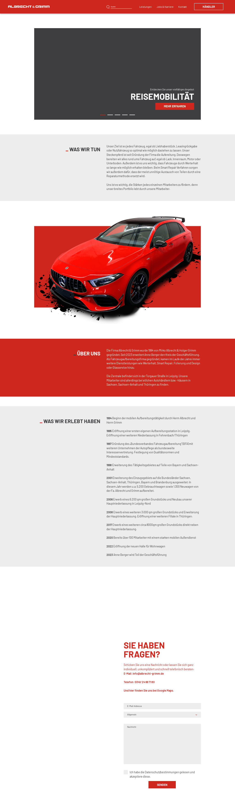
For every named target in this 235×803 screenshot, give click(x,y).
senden (162, 784)
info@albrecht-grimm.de (148, 673)
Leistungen (145, 6)
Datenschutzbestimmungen (162, 772)
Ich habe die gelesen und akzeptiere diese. (162, 774)
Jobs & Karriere (165, 6)
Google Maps (165, 690)
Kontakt (182, 6)
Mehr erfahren (175, 106)
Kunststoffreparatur (122, 2)
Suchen (107, 7)
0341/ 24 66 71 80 (145, 682)
